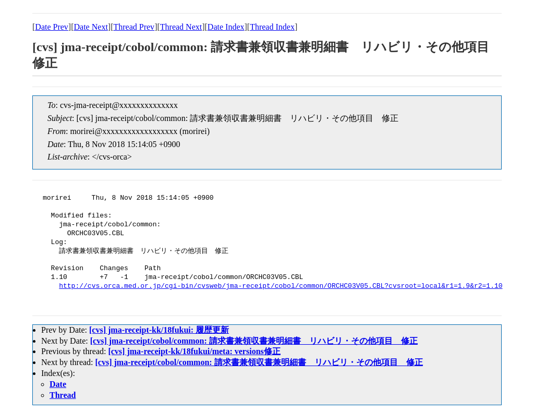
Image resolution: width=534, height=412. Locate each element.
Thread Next (181, 26)
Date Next (91, 26)
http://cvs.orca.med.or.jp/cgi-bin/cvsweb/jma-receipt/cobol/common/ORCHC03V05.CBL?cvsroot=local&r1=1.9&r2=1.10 (280, 286)
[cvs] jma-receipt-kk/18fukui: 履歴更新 (159, 329)
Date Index (226, 26)
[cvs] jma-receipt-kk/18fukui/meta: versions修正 (194, 351)
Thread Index (272, 26)
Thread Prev (133, 26)
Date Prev (51, 26)
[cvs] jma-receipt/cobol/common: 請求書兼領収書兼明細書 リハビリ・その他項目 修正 (254, 340)
